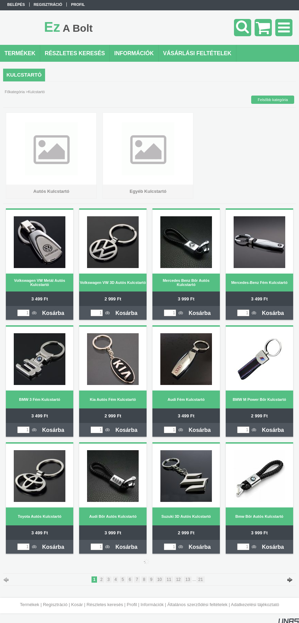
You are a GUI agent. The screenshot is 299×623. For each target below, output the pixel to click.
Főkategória (15, 92)
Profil (132, 604)
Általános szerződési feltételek (197, 604)
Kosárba (53, 313)
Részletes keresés (104, 604)
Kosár (77, 604)
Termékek (29, 604)
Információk (151, 604)
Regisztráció (55, 604)
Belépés (16, 4)
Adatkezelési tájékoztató (255, 604)
